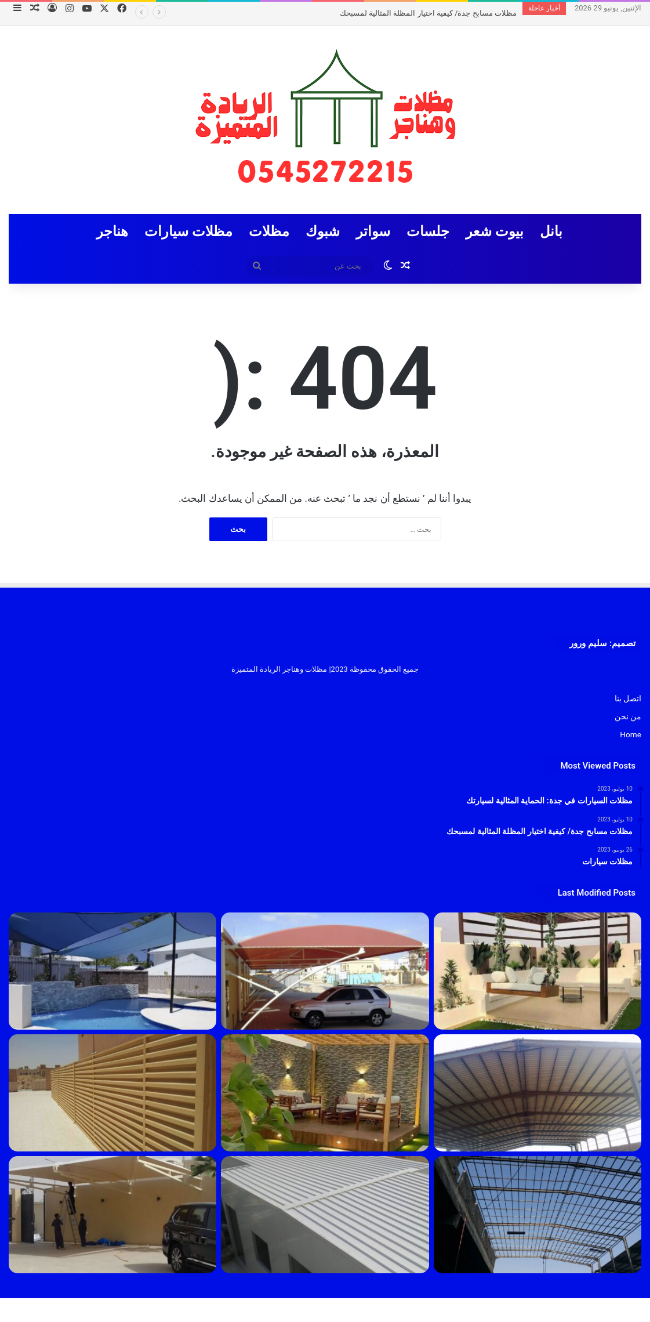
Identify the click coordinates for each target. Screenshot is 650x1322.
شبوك (323, 231)
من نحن (628, 716)
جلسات (427, 231)
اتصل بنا (628, 698)
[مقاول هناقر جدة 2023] (537, 1092)
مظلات (269, 231)
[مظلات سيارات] (112, 1214)
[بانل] (325, 1214)
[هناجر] (537, 1214)
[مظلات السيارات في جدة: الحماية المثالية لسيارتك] (325, 971)
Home (630, 734)
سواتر (373, 231)
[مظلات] (325, 1092)
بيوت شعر (495, 231)
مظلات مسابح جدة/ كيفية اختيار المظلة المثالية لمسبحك (428, 13)
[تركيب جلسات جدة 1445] (537, 971)
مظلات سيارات (188, 231)
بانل (551, 231)
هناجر (112, 231)
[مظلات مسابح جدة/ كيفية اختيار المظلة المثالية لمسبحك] (112, 971)
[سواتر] (112, 1092)
